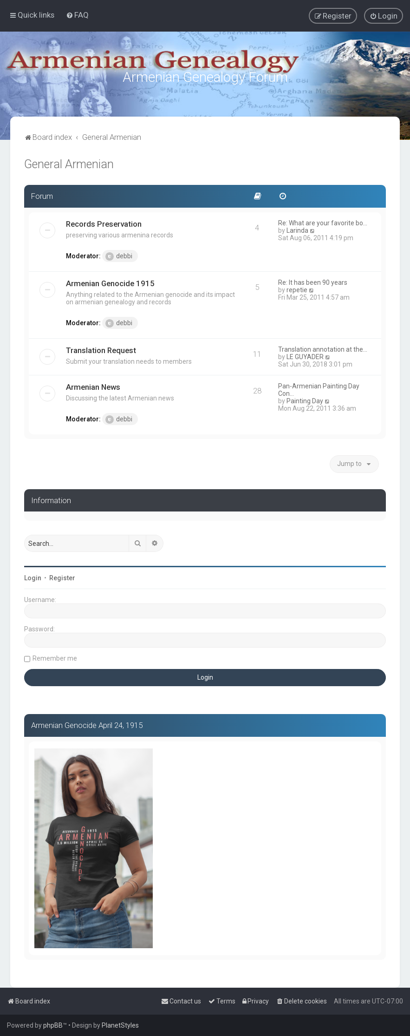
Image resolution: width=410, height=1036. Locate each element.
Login (32, 576)
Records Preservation (104, 222)
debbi (118, 255)
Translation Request (101, 349)
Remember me (55, 657)
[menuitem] (77, 15)
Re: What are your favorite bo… (322, 221)
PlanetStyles (120, 1025)
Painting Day (304, 399)
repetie (296, 288)
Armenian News (93, 385)
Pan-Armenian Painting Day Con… (318, 388)
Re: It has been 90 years (312, 281)
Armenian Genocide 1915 (110, 282)
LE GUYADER (305, 355)
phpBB (53, 1025)
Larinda (297, 229)
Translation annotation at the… (322, 348)
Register (62, 576)
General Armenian (69, 163)
